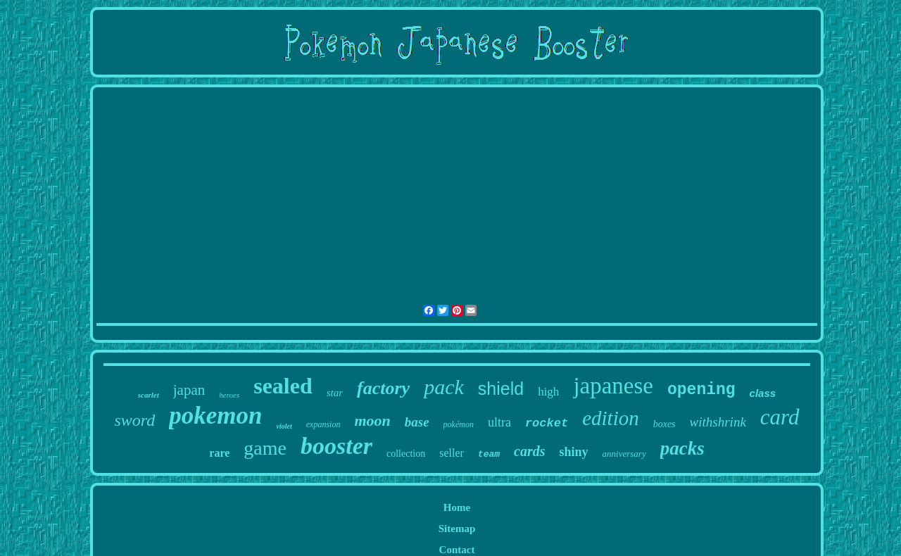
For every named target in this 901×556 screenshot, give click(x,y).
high (548, 391)
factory (383, 388)
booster (336, 446)
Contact (457, 549)
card (780, 417)
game (265, 448)
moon (372, 420)
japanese (613, 385)
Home (456, 507)
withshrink (718, 422)
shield (501, 388)
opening (701, 390)
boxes (664, 424)
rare (219, 453)
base (417, 422)
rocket (546, 423)
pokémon (458, 424)
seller (451, 453)
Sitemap (457, 528)
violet (284, 426)
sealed (283, 385)
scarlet (148, 395)
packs (682, 448)
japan (189, 389)
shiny (574, 452)
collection (405, 453)
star (335, 392)
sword (135, 420)
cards (529, 451)
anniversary (624, 453)
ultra (499, 422)
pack (444, 386)
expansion (323, 424)
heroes (229, 395)
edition (610, 418)
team (489, 454)
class (763, 393)
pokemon (215, 415)
